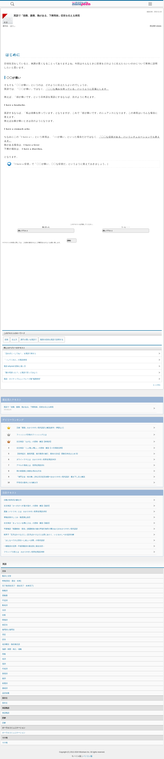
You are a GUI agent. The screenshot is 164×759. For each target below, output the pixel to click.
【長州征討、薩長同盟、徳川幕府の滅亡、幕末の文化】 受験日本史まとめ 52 (47, 454)
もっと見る (156, 385)
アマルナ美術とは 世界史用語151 (30, 465)
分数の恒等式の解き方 (13, 500)
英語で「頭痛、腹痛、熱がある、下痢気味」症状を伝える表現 (73, 408)
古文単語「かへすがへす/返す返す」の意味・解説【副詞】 (27, 506)
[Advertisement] (82, 36)
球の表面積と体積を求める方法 (29, 471)
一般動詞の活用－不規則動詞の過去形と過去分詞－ (24, 546)
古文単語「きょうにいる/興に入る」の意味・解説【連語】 (27, 523)
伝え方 (14, 340)
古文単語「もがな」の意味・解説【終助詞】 (34, 442)
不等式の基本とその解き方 (27, 483)
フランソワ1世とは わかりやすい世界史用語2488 (24, 552)
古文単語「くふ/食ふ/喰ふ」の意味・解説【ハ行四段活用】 (40, 448)
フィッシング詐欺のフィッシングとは (32, 435)
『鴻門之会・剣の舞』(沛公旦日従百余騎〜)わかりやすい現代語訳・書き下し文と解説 (51, 477)
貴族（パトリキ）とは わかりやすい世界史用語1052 (25, 511)
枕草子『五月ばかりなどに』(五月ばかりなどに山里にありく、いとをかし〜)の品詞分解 (39, 535)
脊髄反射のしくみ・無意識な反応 (17, 517)
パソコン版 (87, 756)
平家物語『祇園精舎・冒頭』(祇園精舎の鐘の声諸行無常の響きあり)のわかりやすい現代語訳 (41, 529)
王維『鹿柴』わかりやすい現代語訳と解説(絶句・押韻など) (40, 428)
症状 (6, 340)
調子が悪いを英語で (29, 340)
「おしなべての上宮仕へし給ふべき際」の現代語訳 (24, 540)
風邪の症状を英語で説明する (51, 340)
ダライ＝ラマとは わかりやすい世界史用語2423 (36, 459)
